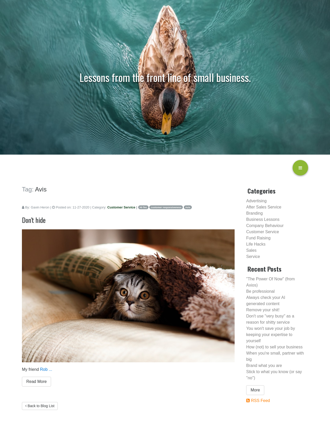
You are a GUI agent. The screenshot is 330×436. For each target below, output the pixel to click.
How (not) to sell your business (274, 347)
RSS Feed (260, 400)
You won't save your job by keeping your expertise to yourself (270, 334)
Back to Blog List (39, 406)
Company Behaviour (265, 225)
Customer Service (121, 207)
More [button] (255, 390)
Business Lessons (262, 219)
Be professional (260, 291)
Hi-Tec (143, 207)
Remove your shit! (262, 310)
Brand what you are (264, 365)
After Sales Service (263, 207)
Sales (251, 250)
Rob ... (46, 369)
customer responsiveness (166, 207)
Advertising (256, 201)
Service (253, 256)
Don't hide (34, 220)
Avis (188, 207)
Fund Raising (258, 238)
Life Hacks (256, 244)
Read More (36, 381)
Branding (254, 213)
